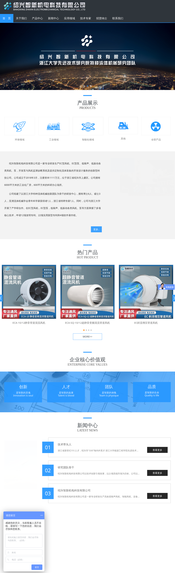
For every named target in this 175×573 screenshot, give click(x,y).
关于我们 (21, 18)
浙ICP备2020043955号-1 (74, 560)
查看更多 (157, 452)
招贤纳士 (101, 18)
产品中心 (37, 18)
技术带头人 (64, 447)
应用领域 (69, 18)
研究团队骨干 (66, 470)
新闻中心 (53, 18)
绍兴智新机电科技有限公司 (74, 493)
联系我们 (117, 18)
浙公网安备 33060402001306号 (74, 567)
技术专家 (85, 18)
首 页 (7, 18)
